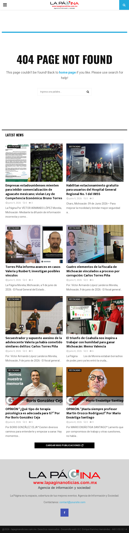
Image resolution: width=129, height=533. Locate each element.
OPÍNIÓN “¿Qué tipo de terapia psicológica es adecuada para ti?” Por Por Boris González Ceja (32, 413)
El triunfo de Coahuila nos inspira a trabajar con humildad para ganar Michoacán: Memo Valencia (91, 342)
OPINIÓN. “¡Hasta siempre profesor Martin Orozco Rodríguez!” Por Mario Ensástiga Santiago (93, 413)
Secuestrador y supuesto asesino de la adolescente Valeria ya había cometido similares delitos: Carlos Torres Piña (33, 342)
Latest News (14, 135)
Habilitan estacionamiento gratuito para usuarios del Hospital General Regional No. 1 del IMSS (92, 190)
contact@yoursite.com (72, 502)
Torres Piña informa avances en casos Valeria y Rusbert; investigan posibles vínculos (32, 271)
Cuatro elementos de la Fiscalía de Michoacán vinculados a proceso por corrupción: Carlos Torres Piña (93, 271)
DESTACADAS (14, 147)
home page (67, 72)
